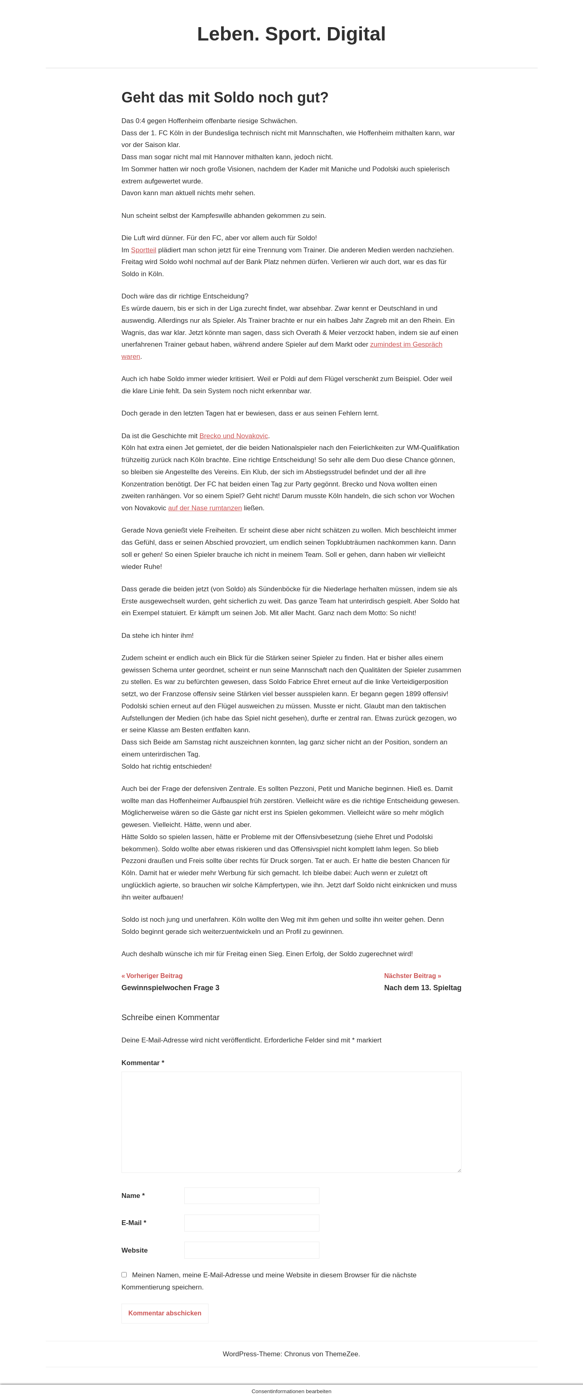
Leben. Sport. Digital (291, 34)
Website (134, 1250)
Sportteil (143, 250)
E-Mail (133, 1223)
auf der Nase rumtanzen (205, 508)
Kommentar (142, 1063)
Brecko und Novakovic (234, 436)
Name (133, 1196)
